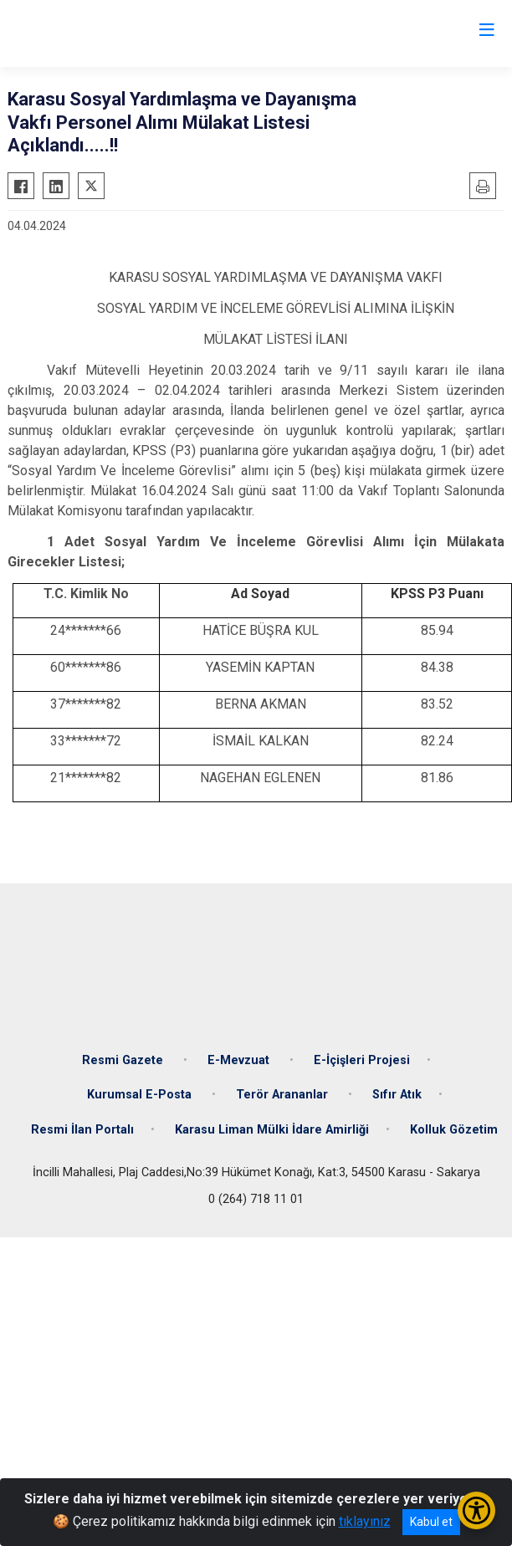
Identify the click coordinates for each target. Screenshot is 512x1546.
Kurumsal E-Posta (141, 1095)
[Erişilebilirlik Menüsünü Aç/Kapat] (476, 1510)
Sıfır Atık (397, 1095)
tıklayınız (365, 1521)
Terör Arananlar (283, 1095)
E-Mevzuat (240, 1060)
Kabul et (431, 1521)
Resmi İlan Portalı (82, 1130)
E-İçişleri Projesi (362, 1060)
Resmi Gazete (124, 1060)
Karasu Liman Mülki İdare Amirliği (272, 1130)
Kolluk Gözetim (454, 1130)
